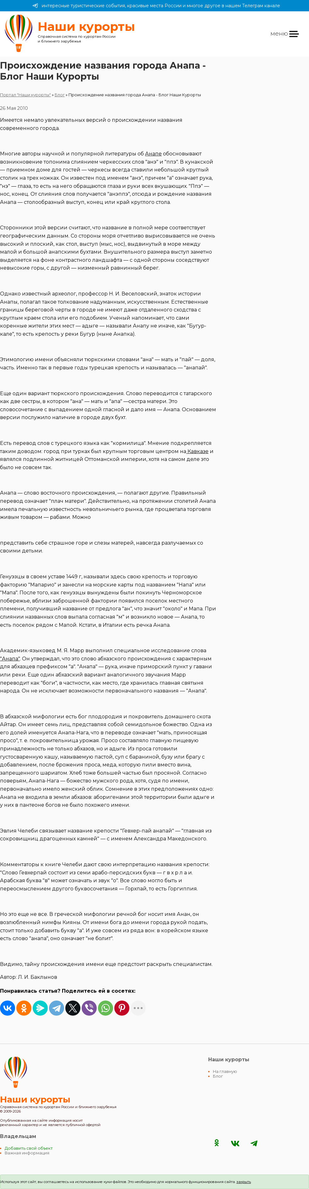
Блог (60, 95)
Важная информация (27, 1153)
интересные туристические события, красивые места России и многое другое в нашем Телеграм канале (156, 6)
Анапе (153, 154)
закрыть (243, 1182)
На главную (225, 1071)
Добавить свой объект (29, 1148)
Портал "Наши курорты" (25, 95)
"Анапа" (10, 659)
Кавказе (197, 451)
